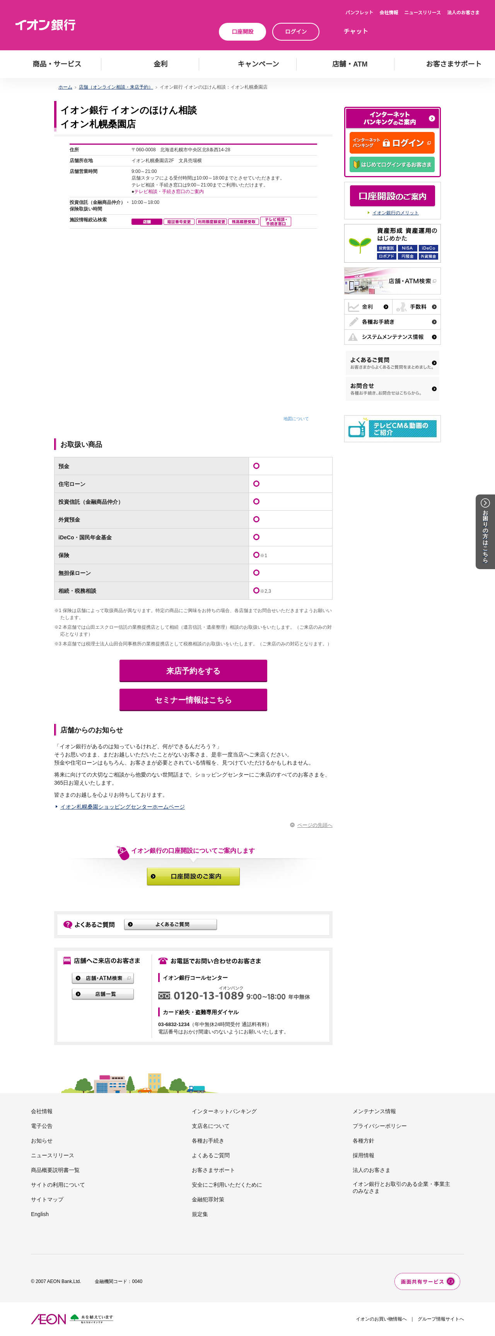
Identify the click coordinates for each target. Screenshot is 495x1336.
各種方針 (363, 1141)
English (40, 1214)
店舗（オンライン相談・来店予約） (116, 87)
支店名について (211, 1126)
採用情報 (363, 1155)
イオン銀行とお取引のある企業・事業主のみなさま (401, 1187)
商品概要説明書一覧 (55, 1170)
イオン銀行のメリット (395, 213)
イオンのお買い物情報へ (381, 1319)
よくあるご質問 (211, 1155)
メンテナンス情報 (374, 1111)
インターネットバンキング (224, 1111)
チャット (355, 31)
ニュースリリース (422, 12)
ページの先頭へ (315, 825)
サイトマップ (47, 1199)
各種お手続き (208, 1141)
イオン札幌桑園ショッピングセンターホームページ (122, 807)
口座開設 (242, 32)
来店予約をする (193, 671)
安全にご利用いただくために (227, 1185)
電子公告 (42, 1126)
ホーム (65, 87)
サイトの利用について (58, 1185)
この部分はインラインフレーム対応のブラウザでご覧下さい (193, 283)
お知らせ (42, 1141)
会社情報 (388, 12)
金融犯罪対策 (208, 1199)
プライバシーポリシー (380, 1126)
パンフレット (359, 12)
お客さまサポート (213, 1170)
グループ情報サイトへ (441, 1319)
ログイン (296, 32)
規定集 (200, 1214)
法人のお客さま (463, 12)
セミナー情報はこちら (193, 700)
